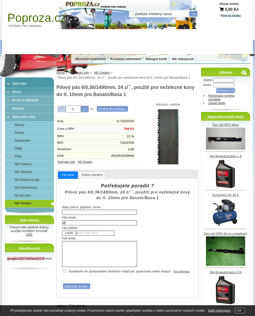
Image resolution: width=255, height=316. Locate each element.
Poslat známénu (91, 175)
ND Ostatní (85, 162)
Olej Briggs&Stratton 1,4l (225, 156)
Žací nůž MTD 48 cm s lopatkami (225, 233)
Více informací (181, 271)
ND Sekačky (23, 172)
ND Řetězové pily (27, 180)
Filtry (18, 156)
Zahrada (19, 83)
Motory (20, 125)
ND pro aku (23, 195)
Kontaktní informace (125, 59)
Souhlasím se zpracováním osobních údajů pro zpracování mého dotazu (119, 271)
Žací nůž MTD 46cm (225, 125)
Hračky (18, 108)
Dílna (16, 92)
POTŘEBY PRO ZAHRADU (25, 25)
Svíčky (19, 132)
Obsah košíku (229, 4)
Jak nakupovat (183, 59)
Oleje (18, 148)
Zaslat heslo (216, 103)
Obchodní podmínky (90, 59)
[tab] (67, 175)
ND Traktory (23, 164)
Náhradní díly (66, 162)
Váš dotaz (67, 175)
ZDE (29, 234)
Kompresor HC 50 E (225, 195)
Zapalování (22, 140)
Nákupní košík (156, 59)
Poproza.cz (36, 17)
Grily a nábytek (25, 100)
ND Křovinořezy (26, 187)
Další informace (219, 310)
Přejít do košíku (231, 15)
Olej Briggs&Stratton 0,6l (225, 272)
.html (29, 258)
